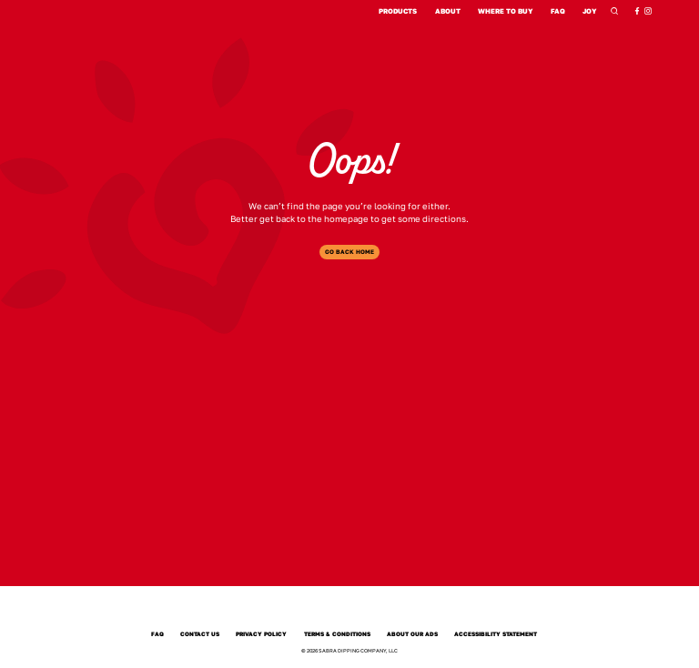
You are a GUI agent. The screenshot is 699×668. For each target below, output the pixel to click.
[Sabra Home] (349, 611)
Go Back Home (349, 251)
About (448, 11)
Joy (590, 11)
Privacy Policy (261, 635)
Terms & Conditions (337, 635)
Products (398, 11)
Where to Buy (505, 11)
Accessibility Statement (495, 635)
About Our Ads (412, 635)
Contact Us (199, 635)
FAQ (558, 11)
